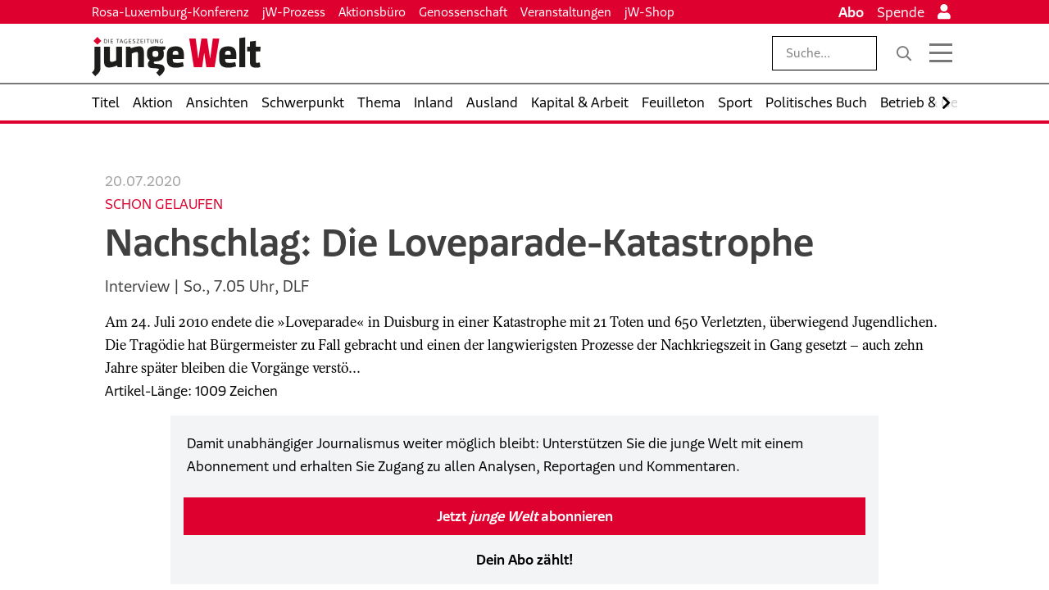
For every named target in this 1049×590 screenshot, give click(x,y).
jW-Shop (649, 12)
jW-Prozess (293, 12)
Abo (851, 12)
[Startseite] (176, 56)
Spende (900, 12)
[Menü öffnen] (940, 53)
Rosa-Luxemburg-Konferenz (170, 12)
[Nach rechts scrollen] (946, 102)
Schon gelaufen (164, 204)
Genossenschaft (463, 12)
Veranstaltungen (565, 12)
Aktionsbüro (372, 12)
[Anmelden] (944, 12)
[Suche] (903, 53)
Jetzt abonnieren (525, 516)
